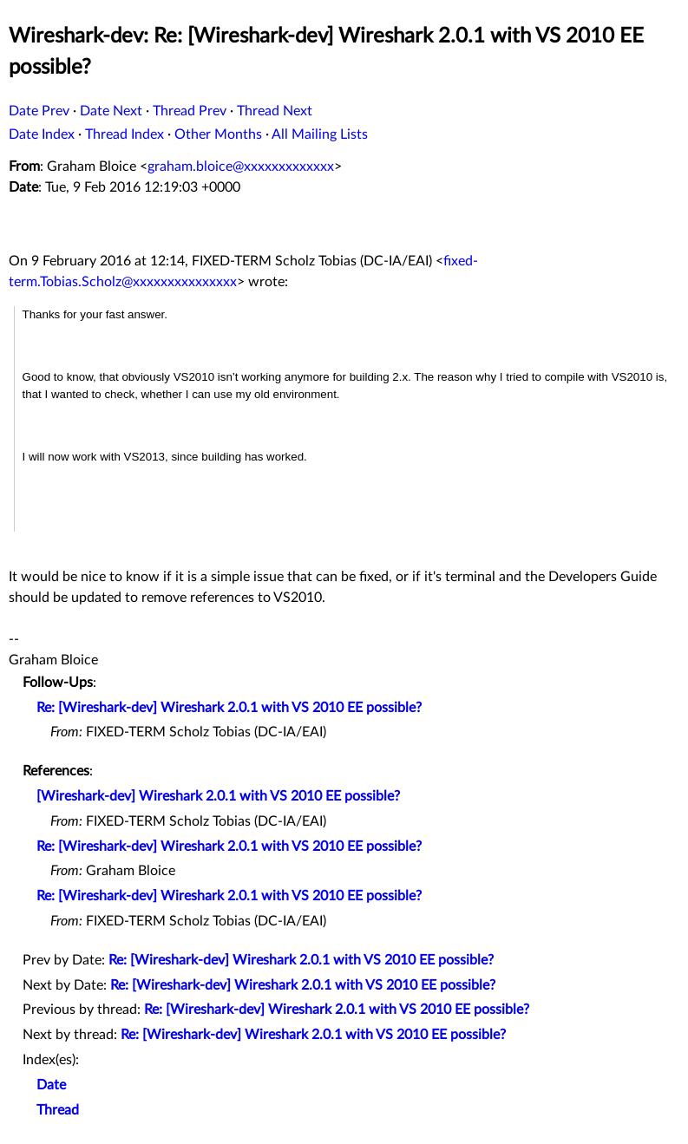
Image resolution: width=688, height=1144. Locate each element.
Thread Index (124, 134)
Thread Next (274, 111)
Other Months (218, 134)
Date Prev (39, 111)
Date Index (42, 134)
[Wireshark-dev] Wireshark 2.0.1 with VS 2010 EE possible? (218, 796)
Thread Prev (189, 111)
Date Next (111, 111)
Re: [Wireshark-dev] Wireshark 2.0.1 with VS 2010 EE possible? (229, 708)
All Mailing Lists (320, 134)
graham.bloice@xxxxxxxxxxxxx (240, 166)
